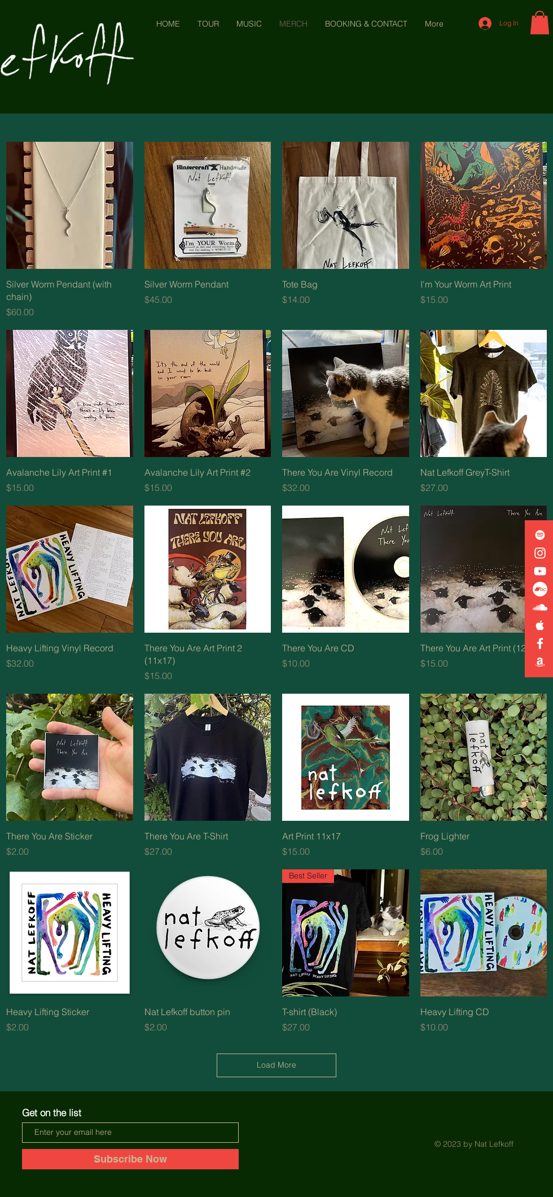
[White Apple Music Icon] (540, 625)
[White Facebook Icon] (540, 643)
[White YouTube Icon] (540, 571)
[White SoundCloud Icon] (540, 607)
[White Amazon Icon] (540, 661)
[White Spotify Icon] (540, 535)
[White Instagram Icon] (540, 553)
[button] (540, 22)
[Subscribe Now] (130, 1159)
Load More (276, 1065)
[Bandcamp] (540, 589)
